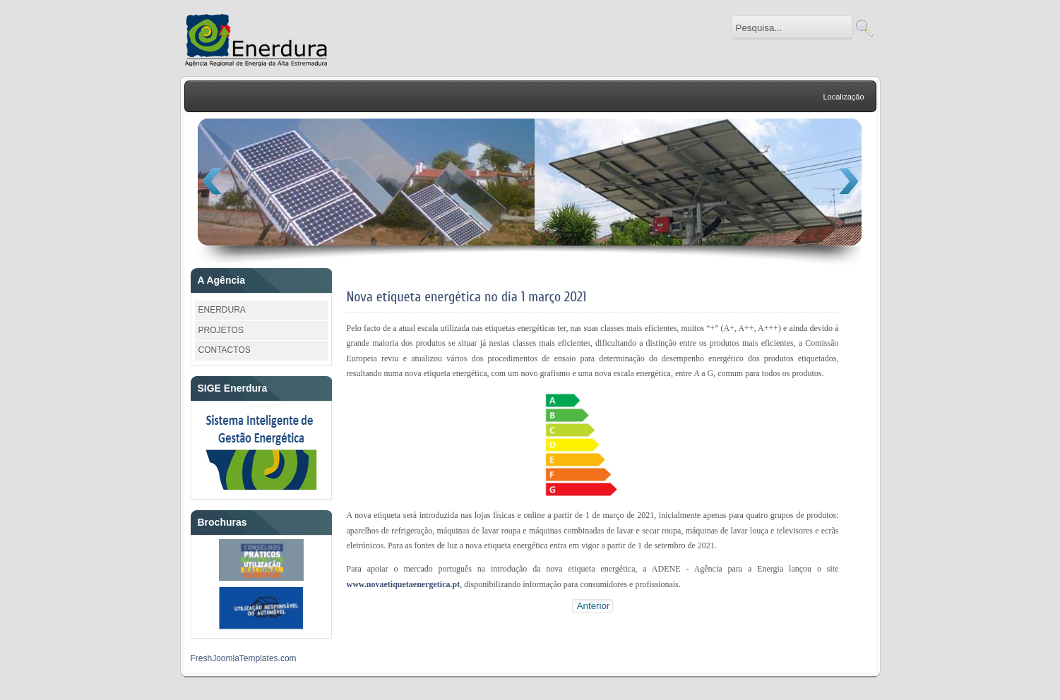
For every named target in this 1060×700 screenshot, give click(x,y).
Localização (843, 96)
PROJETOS (221, 330)
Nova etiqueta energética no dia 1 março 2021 (467, 297)
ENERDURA (222, 310)
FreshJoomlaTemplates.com (244, 658)
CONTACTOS (224, 350)
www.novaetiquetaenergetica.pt (403, 584)
